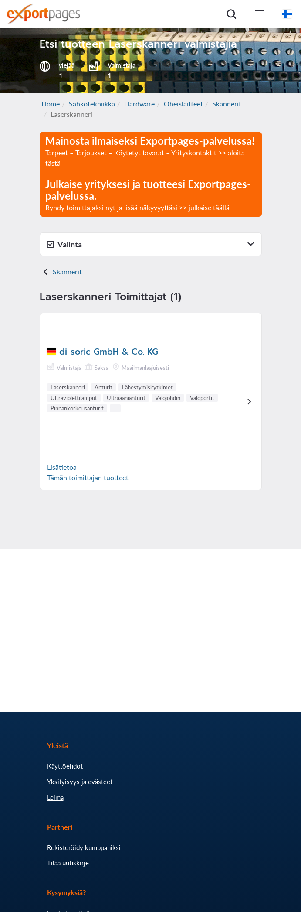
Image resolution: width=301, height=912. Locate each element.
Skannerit (226, 103)
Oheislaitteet (183, 103)
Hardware (139, 103)
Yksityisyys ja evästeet (79, 782)
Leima (55, 797)
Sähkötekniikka (92, 103)
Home (50, 103)
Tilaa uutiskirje (68, 863)
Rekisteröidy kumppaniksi (84, 847)
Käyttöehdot (65, 766)
